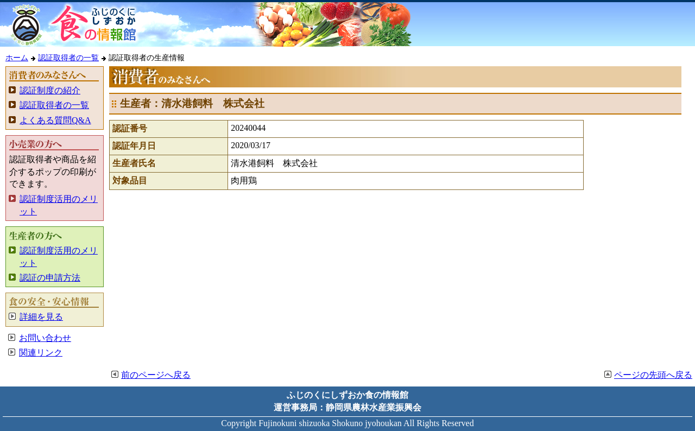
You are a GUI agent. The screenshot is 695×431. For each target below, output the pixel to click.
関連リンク (40, 352)
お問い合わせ (45, 338)
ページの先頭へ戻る (653, 374)
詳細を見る (41, 316)
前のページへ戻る (156, 374)
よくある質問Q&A (55, 120)
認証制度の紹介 (50, 90)
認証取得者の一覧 (68, 57)
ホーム (16, 57)
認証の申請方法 (50, 277)
